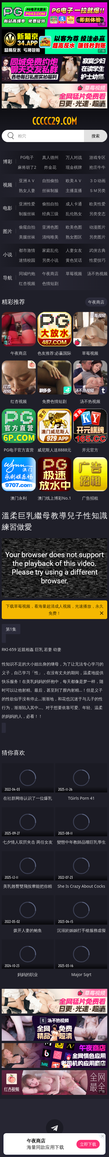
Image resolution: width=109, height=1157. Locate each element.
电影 (7, 208)
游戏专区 (97, 157)
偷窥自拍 (27, 227)
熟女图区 (74, 237)
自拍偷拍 (50, 180)
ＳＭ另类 (97, 190)
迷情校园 (27, 260)
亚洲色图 (50, 227)
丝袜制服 (50, 190)
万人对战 (74, 157)
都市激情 (27, 250)
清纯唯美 (50, 237)
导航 (7, 278)
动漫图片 (97, 227)
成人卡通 (74, 204)
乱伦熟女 (74, 213)
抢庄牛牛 (97, 167)
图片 (7, 231)
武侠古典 (97, 250)
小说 (7, 254)
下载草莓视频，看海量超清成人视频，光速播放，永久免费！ (55, 610)
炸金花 (50, 167)
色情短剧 (50, 283)
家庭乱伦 (50, 250)
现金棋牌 (74, 167)
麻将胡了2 (27, 167)
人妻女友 (74, 250)
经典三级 (50, 213)
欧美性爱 (97, 204)
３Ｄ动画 (97, 180)
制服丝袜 (27, 213)
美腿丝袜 (27, 237)
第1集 (11, 629)
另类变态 (97, 213)
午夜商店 (50, 273)
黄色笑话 (74, 260)
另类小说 (50, 260)
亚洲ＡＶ (27, 180)
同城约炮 (27, 273)
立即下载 (88, 1144)
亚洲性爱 (27, 204)
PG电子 (27, 157)
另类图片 (97, 237)
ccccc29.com (54, 121)
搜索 (96, 136)
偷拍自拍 (50, 204)
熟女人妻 (27, 190)
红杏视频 (27, 283)
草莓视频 (74, 273)
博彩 (7, 161)
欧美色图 (74, 227)
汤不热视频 (97, 273)
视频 (7, 185)
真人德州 (50, 157)
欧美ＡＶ (74, 180)
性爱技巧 (97, 260)
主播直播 (74, 190)
